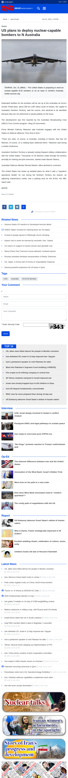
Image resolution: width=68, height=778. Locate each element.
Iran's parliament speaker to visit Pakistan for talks (28, 362)
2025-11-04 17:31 (13, 585)
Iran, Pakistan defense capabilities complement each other (28, 677)
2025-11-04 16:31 (50, 618)
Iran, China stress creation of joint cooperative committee (28, 653)
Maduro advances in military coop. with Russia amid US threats (30, 609)
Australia (14, 279)
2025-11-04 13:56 (13, 656)
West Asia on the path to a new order (31, 482)
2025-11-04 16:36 (48, 591)
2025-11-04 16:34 (13, 604)
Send (5, 334)
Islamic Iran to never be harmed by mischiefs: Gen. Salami (28, 240)
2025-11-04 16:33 (13, 612)
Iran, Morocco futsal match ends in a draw (21, 577)
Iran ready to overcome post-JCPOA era (33, 434)
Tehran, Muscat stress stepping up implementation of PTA (28, 645)
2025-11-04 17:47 (13, 572)
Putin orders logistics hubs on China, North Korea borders (28, 582)
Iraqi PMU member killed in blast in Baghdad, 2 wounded (28, 623)
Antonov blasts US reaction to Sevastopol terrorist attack (27, 224)
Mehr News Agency (17, 8)
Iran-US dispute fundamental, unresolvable (25, 389)
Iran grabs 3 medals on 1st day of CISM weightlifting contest (29, 601)
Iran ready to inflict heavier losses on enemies (23, 661)
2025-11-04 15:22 (13, 634)
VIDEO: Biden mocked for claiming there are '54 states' (27, 230)
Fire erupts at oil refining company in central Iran (27, 373)
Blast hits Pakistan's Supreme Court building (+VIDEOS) (31, 367)
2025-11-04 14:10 (55, 639)
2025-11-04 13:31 (45, 667)
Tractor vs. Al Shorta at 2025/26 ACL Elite (21, 590)
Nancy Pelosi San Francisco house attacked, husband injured (30, 251)
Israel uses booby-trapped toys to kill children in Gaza (30, 383)
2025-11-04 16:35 (42, 596)
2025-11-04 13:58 (13, 648)
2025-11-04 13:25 (59, 672)
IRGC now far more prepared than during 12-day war (29, 394)
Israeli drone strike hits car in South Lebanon (22, 618)
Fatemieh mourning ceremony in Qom (20, 666)
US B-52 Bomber (29, 279)
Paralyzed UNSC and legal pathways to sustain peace (39, 423)
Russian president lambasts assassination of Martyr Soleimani (30, 256)
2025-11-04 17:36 (48, 577)
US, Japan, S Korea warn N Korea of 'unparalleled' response (29, 262)
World (5, 19)
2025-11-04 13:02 (13, 680)
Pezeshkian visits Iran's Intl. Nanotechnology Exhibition (27, 672)
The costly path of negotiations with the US (34, 503)
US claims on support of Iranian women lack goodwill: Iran (28, 246)
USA (5, 279)
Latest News (9, 564)
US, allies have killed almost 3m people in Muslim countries (32, 351)
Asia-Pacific (15, 19)
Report (5, 515)
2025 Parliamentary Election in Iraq (19, 596)
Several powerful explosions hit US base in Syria (24, 267)
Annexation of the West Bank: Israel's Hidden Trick (38, 472)
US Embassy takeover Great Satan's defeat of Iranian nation (32, 399)
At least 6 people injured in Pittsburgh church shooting (26, 235)
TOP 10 (8, 346)
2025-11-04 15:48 (13, 626)
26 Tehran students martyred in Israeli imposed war (29, 378)
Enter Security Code (10, 324)
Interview (7, 408)
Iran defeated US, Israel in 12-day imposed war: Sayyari (30, 356)
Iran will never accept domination (18, 685)
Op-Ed (5, 456)
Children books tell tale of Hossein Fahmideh (35, 552)
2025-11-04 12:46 (41, 685)
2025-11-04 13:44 (51, 661)
